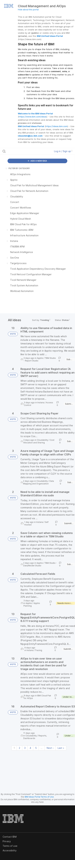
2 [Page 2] (19, 748)
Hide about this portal (28, 9)
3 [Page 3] (25, 748)
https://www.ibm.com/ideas (33, 116)
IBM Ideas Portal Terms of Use (39, 797)
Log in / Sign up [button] (63, 151)
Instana (40, 402)
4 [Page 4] (30, 748)
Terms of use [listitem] (10, 845)
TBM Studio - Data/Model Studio (40, 564)
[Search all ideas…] (23, 151)
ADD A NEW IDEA (37, 161)
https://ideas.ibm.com (56, 126)
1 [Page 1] (14, 748)
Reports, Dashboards (35, 736)
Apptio (40, 358)
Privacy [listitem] (7, 841)
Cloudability (42, 440)
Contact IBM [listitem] (10, 836)
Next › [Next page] (50, 748)
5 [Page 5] (36, 748)
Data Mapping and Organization (38, 482)
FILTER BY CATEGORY (17, 168)
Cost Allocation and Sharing (38, 441)
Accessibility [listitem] (10, 850)
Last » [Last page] (61, 748)
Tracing (38, 650)
